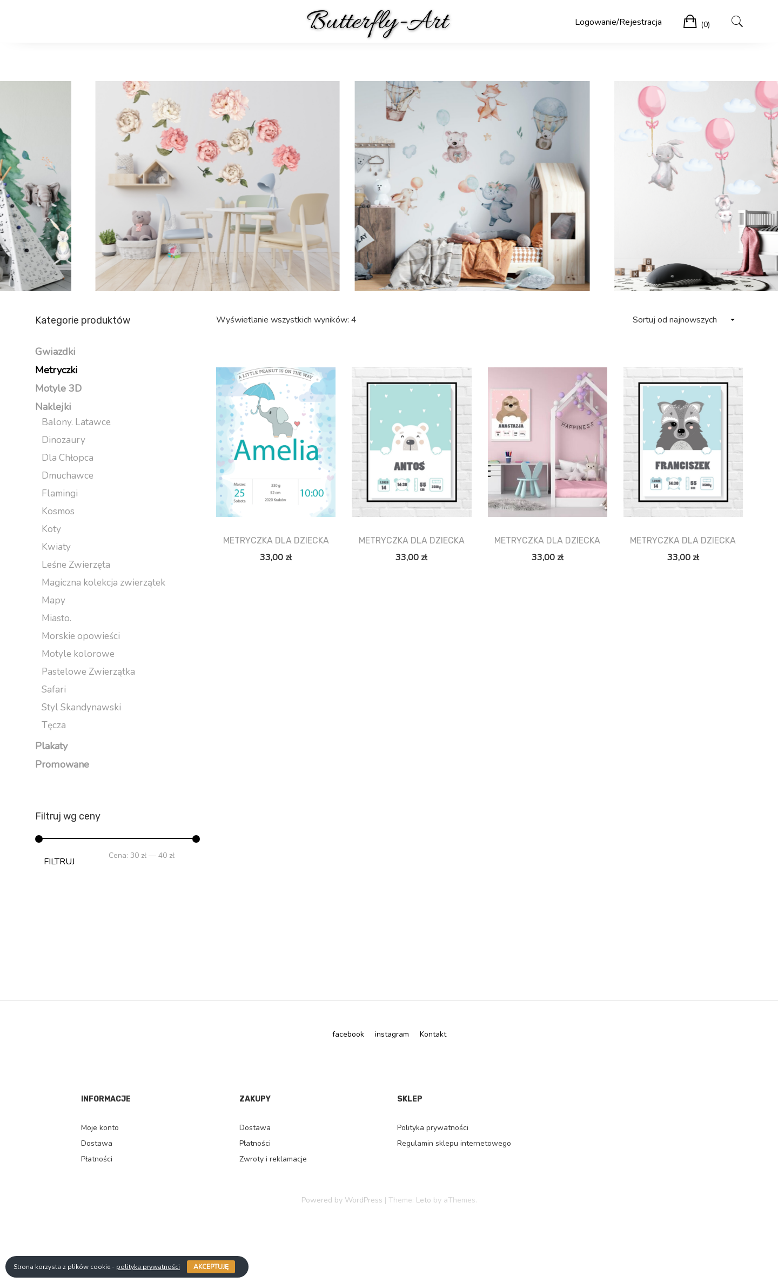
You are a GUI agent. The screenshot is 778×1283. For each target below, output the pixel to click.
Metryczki (56, 370)
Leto (423, 1200)
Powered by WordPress (342, 1200)
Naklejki (53, 406)
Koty (51, 529)
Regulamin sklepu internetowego (454, 1143)
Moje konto (100, 1128)
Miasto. (56, 618)
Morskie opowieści (81, 636)
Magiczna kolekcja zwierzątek (103, 582)
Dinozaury (63, 440)
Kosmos (58, 511)
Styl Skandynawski (81, 707)
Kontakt (433, 1034)
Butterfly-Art (377, 22)
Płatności (96, 1159)
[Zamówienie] (683, 320)
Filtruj (59, 862)
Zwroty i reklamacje (273, 1159)
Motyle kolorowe (78, 654)
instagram (392, 1034)
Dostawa (96, 1143)
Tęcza (54, 725)
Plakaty (51, 746)
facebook (348, 1034)
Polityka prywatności (432, 1128)
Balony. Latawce (76, 422)
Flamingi (60, 493)
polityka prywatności (148, 1266)
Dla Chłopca (67, 458)
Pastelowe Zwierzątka (88, 672)
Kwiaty (56, 547)
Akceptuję (211, 1266)
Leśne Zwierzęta (76, 565)
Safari (54, 689)
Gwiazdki (55, 351)
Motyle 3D (58, 388)
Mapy (53, 600)
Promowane (62, 764)
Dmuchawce (67, 475)
